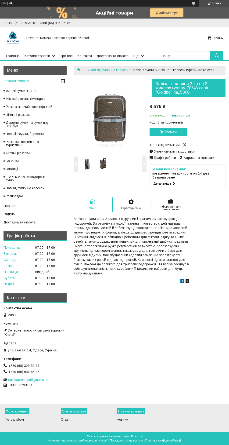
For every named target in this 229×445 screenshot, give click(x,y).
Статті (66, 419)
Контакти (84, 56)
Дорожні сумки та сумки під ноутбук (27, 124)
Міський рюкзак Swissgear (26, 99)
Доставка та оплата (113, 56)
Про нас (66, 56)
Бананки (12, 161)
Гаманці (12, 169)
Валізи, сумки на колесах (109, 70)
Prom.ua (136, 436)
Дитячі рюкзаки (18, 153)
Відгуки (9, 214)
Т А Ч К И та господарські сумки (25, 178)
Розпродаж (14, 196)
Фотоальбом (14, 419)
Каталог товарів (37, 56)
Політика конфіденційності (163, 440)
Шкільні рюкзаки (18, 115)
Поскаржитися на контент (126, 440)
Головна (13, 56)
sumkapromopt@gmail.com (28, 380)
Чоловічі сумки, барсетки (25, 134)
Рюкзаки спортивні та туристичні (22, 143)
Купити (171, 132)
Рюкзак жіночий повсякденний (29, 107)
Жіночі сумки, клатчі (21, 91)
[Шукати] (216, 55)
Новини (122, 419)
